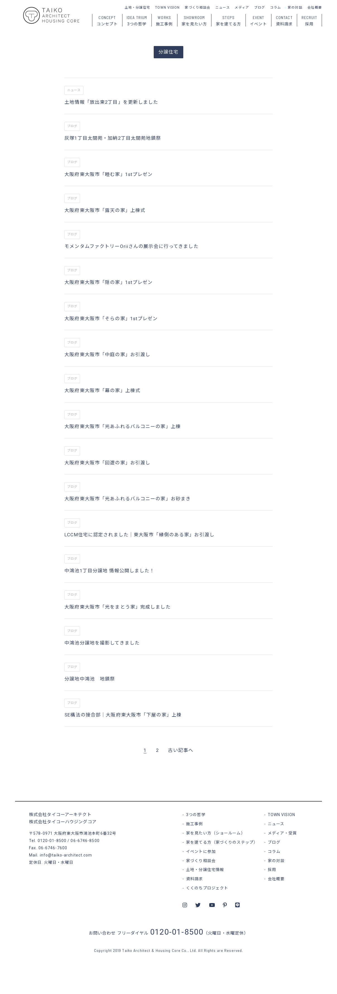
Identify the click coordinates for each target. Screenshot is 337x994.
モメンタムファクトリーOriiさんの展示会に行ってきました (131, 246)
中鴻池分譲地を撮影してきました (102, 643)
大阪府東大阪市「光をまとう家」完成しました (117, 607)
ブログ (259, 7)
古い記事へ (180, 750)
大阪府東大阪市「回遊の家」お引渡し (107, 462)
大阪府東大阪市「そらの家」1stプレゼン (111, 318)
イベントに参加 (201, 851)
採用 (272, 869)
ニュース (222, 7)
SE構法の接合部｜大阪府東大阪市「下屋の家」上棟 (123, 715)
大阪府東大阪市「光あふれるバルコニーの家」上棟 (122, 426)
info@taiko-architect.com (66, 855)
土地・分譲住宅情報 (205, 869)
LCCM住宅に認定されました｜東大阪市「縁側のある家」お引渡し (139, 534)
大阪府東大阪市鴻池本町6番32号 (85, 833)
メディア (242, 7)
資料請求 (194, 879)
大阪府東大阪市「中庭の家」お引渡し (107, 354)
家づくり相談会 (197, 7)
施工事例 (194, 824)
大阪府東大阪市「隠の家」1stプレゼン (108, 282)
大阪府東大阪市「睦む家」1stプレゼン (108, 174)
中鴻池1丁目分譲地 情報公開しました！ (109, 570)
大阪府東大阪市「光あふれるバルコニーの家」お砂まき (127, 498)
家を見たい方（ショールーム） (215, 833)
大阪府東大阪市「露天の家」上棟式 (104, 210)
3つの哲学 (196, 814)
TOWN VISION (167, 7)
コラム (275, 7)
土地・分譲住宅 (137, 7)
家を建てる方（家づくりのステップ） (222, 842)
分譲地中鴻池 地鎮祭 (89, 679)
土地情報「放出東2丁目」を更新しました (111, 102)
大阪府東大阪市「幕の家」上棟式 (102, 390)
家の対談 (295, 7)
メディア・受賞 (282, 833)
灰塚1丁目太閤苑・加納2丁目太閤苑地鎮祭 (112, 138)
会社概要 (314, 7)
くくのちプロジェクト (207, 888)
